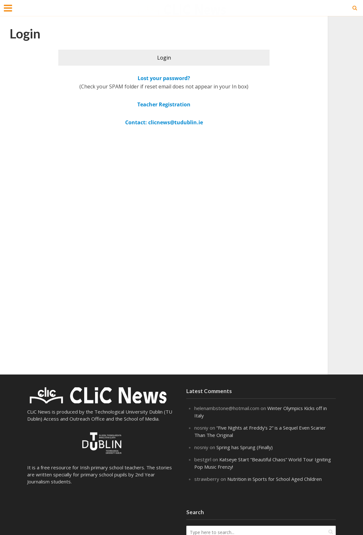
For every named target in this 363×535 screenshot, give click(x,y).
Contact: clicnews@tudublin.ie (164, 122)
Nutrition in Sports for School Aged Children (274, 477)
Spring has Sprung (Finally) (244, 446)
